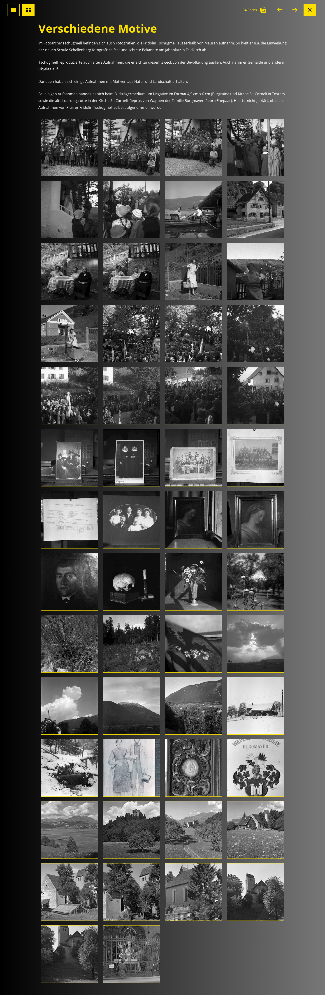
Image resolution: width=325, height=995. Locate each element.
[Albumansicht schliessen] (310, 10)
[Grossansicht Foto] (13, 10)
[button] (280, 10)
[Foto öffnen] (69, 147)
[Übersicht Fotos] (28, 10)
